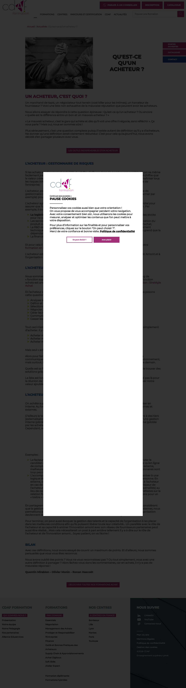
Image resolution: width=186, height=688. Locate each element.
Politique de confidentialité (117, 231)
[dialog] (93, 344)
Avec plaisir (106, 240)
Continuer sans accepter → (61, 196)
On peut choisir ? (79, 240)
